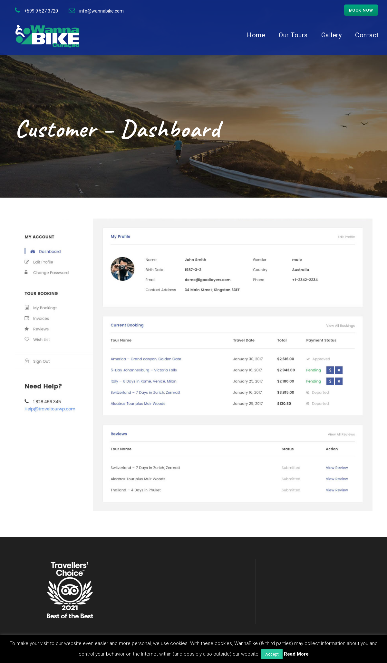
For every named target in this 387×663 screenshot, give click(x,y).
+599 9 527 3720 (41, 11)
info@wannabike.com (101, 11)
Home (256, 35)
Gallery (331, 35)
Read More (296, 654)
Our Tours (293, 35)
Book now (361, 10)
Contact (367, 35)
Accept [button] (272, 654)
